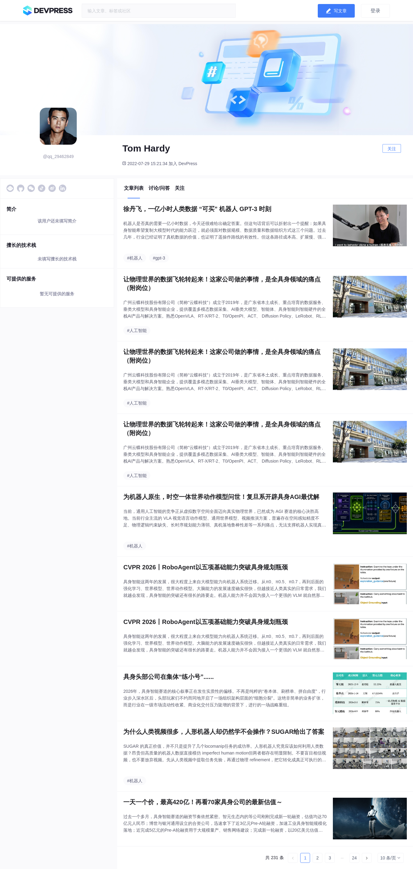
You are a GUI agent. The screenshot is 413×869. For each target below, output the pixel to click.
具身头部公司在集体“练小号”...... (168, 676)
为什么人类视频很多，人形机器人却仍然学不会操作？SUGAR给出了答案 (223, 731)
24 (354, 857)
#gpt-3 (159, 258)
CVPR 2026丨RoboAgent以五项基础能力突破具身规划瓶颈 (205, 567)
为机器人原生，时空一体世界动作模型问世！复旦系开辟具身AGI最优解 (221, 496)
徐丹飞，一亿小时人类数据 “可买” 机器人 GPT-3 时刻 (197, 209)
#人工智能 (137, 330)
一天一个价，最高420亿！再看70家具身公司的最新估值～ (202, 802)
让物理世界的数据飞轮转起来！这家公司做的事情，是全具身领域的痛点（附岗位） (222, 283)
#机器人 (134, 258)
